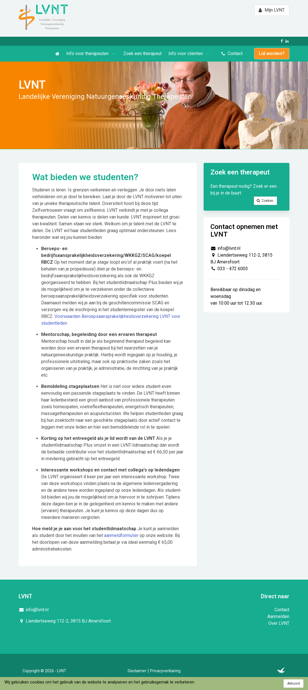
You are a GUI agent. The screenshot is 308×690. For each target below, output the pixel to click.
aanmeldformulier (122, 535)
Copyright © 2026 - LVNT (44, 671)
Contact (281, 609)
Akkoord (293, 683)
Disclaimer (137, 671)
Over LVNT (278, 623)
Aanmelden (278, 616)
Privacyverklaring (165, 671)
